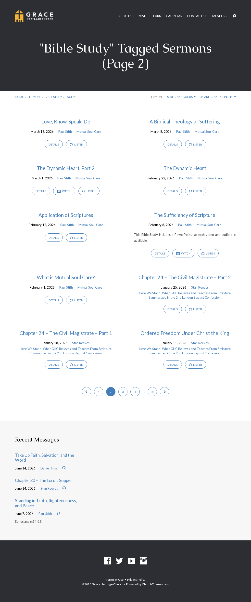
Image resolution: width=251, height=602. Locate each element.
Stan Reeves (200, 287)
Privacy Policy (136, 579)
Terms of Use (115, 579)
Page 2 (70, 96)
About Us (126, 16)
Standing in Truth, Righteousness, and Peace (46, 503)
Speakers (208, 96)
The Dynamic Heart (184, 168)
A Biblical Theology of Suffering (185, 121)
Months (228, 96)
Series (173, 96)
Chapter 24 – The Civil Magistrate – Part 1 (66, 333)
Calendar (174, 16)
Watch (64, 191)
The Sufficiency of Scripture (184, 215)
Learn (156, 16)
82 (152, 392)
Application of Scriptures (65, 215)
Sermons (34, 96)
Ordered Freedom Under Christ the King (184, 333)
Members (219, 16)
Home (19, 96)
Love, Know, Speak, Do (65, 121)
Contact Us (197, 16)
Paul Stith (65, 132)
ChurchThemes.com (156, 584)
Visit (143, 16)
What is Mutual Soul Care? (66, 277)
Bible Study (53, 96)
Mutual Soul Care (88, 132)
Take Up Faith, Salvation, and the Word (44, 458)
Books (189, 96)
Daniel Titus (49, 468)
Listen (76, 144)
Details (54, 144)
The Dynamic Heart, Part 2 (66, 168)
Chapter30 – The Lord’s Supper (43, 480)
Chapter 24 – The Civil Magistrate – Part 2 (184, 277)
